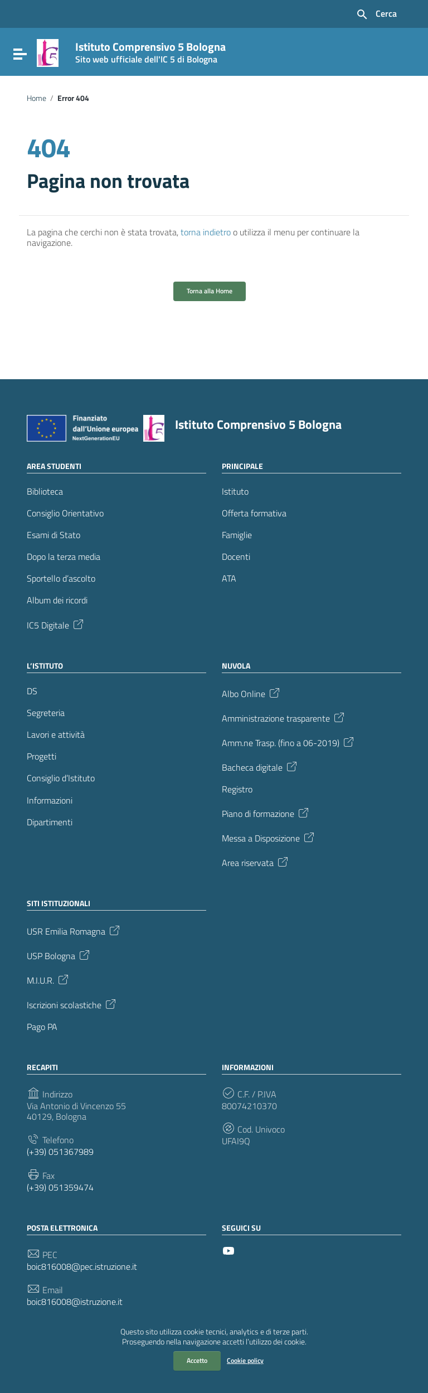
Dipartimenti (49, 822)
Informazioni (49, 800)
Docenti (236, 557)
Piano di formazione (266, 812)
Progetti (41, 756)
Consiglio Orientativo (65, 513)
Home (36, 98)
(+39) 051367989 (60, 1152)
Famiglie (237, 535)
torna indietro (206, 232)
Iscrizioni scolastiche (72, 1003)
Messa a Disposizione (269, 837)
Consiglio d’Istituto (61, 778)
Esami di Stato (53, 535)
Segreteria (46, 713)
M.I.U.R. (48, 979)
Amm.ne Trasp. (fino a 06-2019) (289, 741)
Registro (237, 789)
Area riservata (256, 861)
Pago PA (42, 1027)
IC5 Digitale (56, 624)
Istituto (235, 491)
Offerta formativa (254, 513)
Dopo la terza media (63, 557)
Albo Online (251, 692)
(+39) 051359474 (60, 1187)
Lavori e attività (56, 734)
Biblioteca (45, 491)
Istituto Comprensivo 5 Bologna (150, 50)
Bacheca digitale (260, 766)
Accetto (197, 1360)
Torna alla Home (209, 291)
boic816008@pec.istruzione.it (82, 1266)
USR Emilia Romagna (74, 930)
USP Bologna (59, 954)
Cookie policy (245, 1360)
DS (32, 691)
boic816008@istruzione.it (75, 1302)
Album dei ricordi (57, 600)
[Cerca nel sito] (376, 14)
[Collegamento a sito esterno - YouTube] (228, 1249)
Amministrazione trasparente (284, 717)
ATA (229, 578)
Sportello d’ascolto (61, 578)
